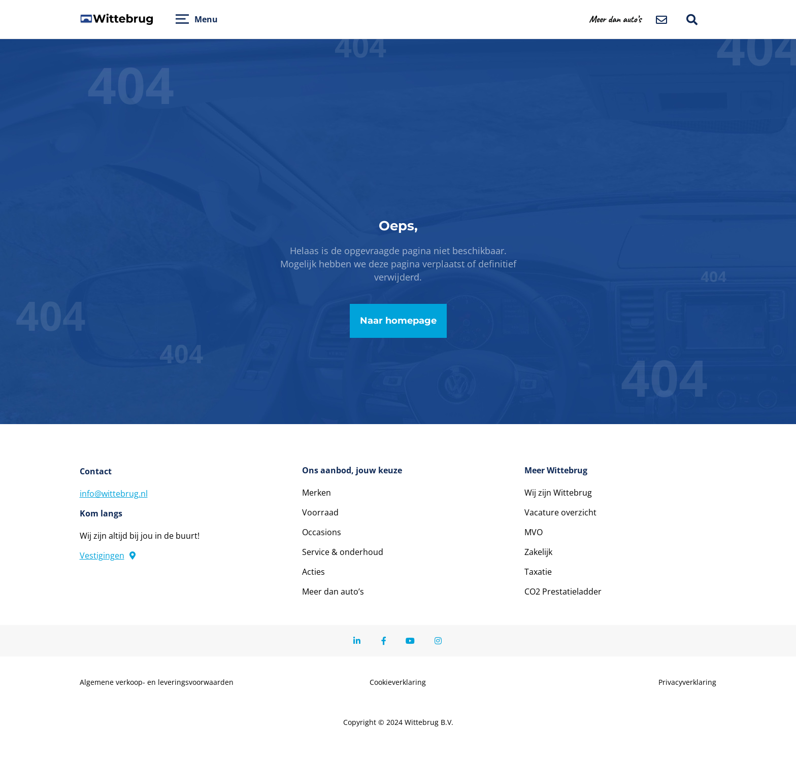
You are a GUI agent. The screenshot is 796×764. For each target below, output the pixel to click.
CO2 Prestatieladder (563, 591)
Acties (313, 571)
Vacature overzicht (560, 512)
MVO (533, 532)
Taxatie (538, 571)
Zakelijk (538, 552)
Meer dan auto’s (333, 591)
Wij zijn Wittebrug (558, 492)
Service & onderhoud (342, 552)
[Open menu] (182, 19)
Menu (206, 19)
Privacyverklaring (687, 682)
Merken (316, 492)
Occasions (321, 532)
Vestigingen (108, 555)
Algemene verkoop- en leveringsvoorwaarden (157, 682)
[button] (621, 19)
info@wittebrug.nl (114, 493)
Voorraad (320, 512)
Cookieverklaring (398, 682)
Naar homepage (398, 320)
